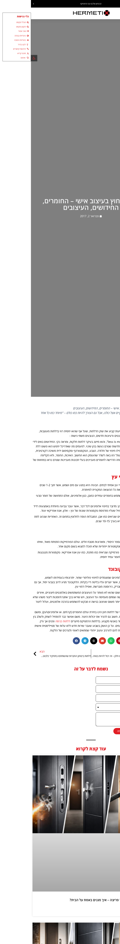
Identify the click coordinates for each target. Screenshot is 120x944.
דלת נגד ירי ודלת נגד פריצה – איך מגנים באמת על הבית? (78, 899)
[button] (117, 4)
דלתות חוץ (112, 464)
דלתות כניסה (31, 621)
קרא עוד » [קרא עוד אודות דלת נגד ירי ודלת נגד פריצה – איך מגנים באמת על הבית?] (111, 908)
